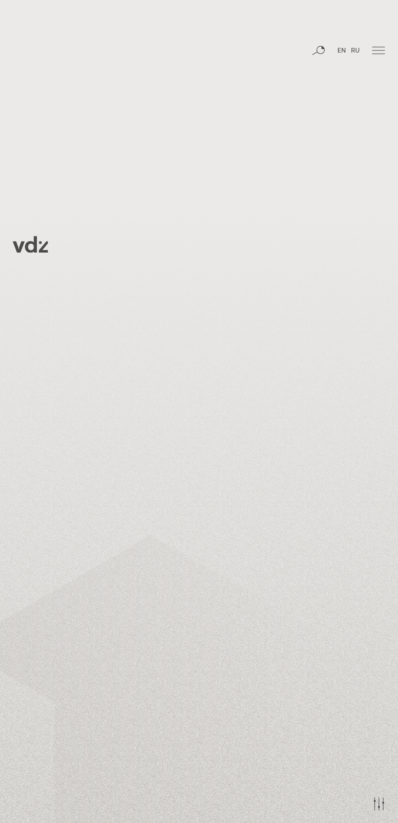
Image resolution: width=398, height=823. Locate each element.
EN (341, 53)
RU (355, 53)
